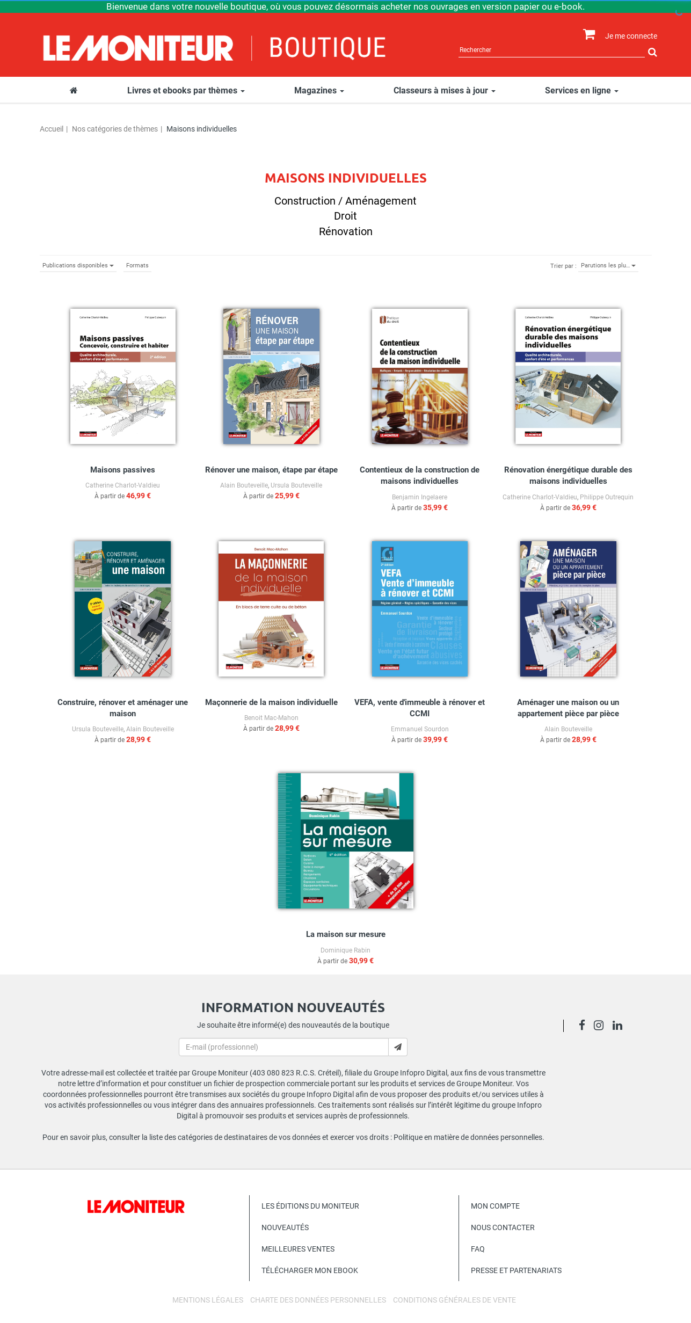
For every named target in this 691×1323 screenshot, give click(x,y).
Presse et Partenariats (516, 1270)
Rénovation (346, 231)
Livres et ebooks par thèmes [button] (186, 90)
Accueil (51, 129)
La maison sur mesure (345, 934)
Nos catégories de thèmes (115, 129)
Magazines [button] (319, 90)
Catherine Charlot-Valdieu (122, 485)
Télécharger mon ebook (309, 1270)
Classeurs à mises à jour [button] (445, 90)
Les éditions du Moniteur (310, 1206)
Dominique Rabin (345, 950)
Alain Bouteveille (244, 485)
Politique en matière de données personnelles (468, 1137)
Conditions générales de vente (454, 1300)
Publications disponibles (78, 265)
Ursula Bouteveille (296, 485)
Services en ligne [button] (582, 90)
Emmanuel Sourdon (420, 729)
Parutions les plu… (608, 265)
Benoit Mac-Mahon (271, 718)
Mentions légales (207, 1300)
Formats (137, 265)
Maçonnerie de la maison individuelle (271, 702)
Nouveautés (285, 1227)
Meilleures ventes (297, 1249)
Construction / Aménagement (345, 200)
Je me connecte (631, 36)
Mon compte (495, 1206)
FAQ (478, 1249)
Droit (345, 215)
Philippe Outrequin (607, 497)
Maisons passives (122, 470)
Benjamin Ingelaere (419, 497)
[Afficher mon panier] (586, 34)
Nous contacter (503, 1227)
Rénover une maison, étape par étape (271, 470)
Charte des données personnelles (318, 1300)
